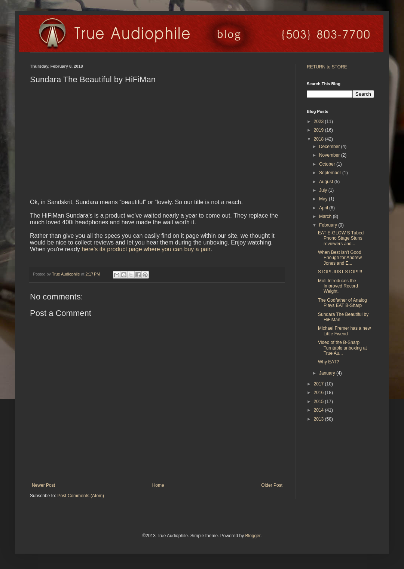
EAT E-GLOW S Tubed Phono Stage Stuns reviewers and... (341, 238)
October (327, 164)
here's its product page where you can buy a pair (146, 249)
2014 (319, 410)
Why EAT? (328, 362)
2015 (319, 401)
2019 (319, 130)
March (326, 216)
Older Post (271, 485)
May (324, 199)
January (327, 373)
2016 (319, 392)
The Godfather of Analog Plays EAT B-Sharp (342, 303)
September (330, 172)
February (328, 225)
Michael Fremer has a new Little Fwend (344, 331)
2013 (319, 419)
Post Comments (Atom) (80, 495)
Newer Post (43, 485)
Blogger (252, 535)
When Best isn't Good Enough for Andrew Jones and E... (340, 258)
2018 (319, 139)
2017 (319, 384)
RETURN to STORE (327, 67)
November (330, 155)
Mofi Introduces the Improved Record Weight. (338, 286)
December (330, 146)
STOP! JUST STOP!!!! (340, 271)
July (323, 190)
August (326, 181)
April (324, 207)
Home (158, 485)
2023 (319, 121)
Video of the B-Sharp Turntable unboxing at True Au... (342, 348)
